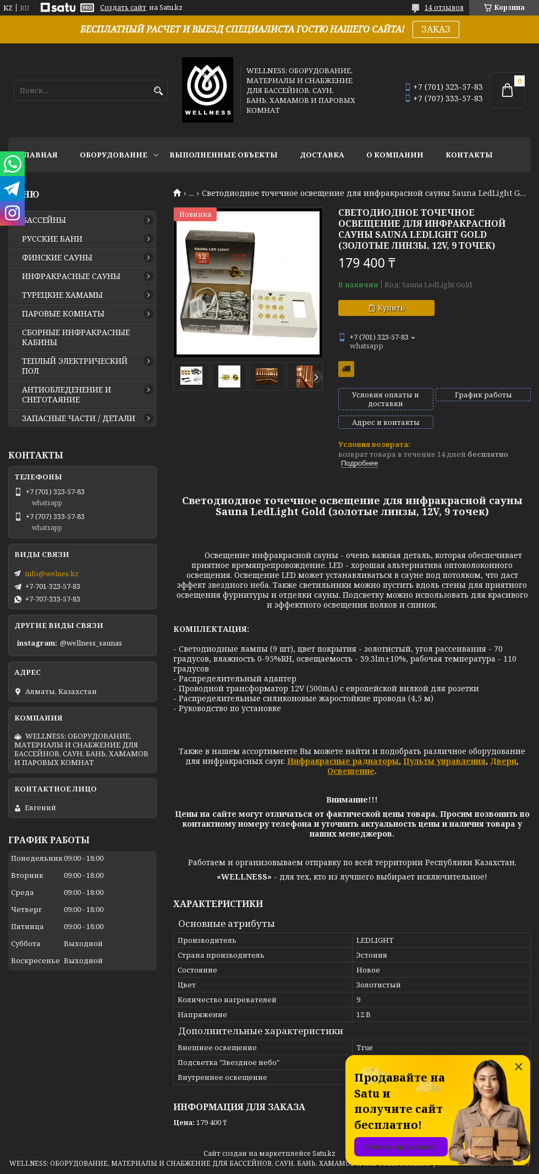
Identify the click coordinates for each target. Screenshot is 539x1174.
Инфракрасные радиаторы (343, 761)
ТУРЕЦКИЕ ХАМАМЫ (62, 295)
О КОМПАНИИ (395, 155)
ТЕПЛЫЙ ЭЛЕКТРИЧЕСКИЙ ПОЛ (75, 366)
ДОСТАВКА (322, 155)
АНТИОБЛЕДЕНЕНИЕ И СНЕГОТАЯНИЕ (66, 395)
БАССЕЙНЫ (44, 220)
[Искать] (158, 91)
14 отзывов (444, 7)
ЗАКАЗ (435, 29)
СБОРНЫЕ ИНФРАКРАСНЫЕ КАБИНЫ (76, 337)
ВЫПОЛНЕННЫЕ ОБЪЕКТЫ (223, 155)
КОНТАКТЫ (469, 155)
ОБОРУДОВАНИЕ (113, 155)
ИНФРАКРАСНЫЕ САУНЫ (71, 276)
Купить (391, 308)
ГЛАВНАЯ (38, 155)
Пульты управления (444, 761)
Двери (503, 761)
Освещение (351, 771)
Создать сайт (123, 8)
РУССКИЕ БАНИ (52, 239)
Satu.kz (324, 1153)
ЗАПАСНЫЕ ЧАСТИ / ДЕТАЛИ (78, 418)
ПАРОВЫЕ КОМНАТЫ (63, 314)
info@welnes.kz (52, 573)
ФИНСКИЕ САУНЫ (57, 258)
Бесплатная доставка (346, 369)
